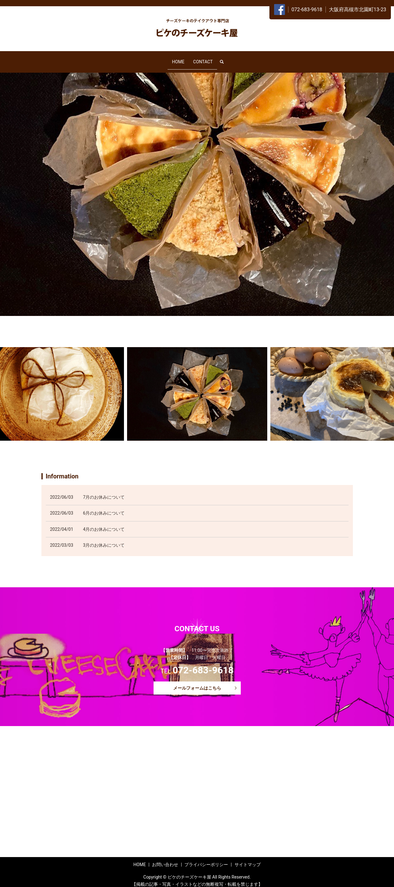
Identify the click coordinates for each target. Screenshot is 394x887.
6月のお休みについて (104, 507)
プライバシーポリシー (206, 858)
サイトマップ (248, 858)
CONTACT (203, 58)
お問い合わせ (165, 858)
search (224, 58)
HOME (178, 58)
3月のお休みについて (104, 539)
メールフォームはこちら (197, 682)
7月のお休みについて (104, 491)
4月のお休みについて (104, 523)
